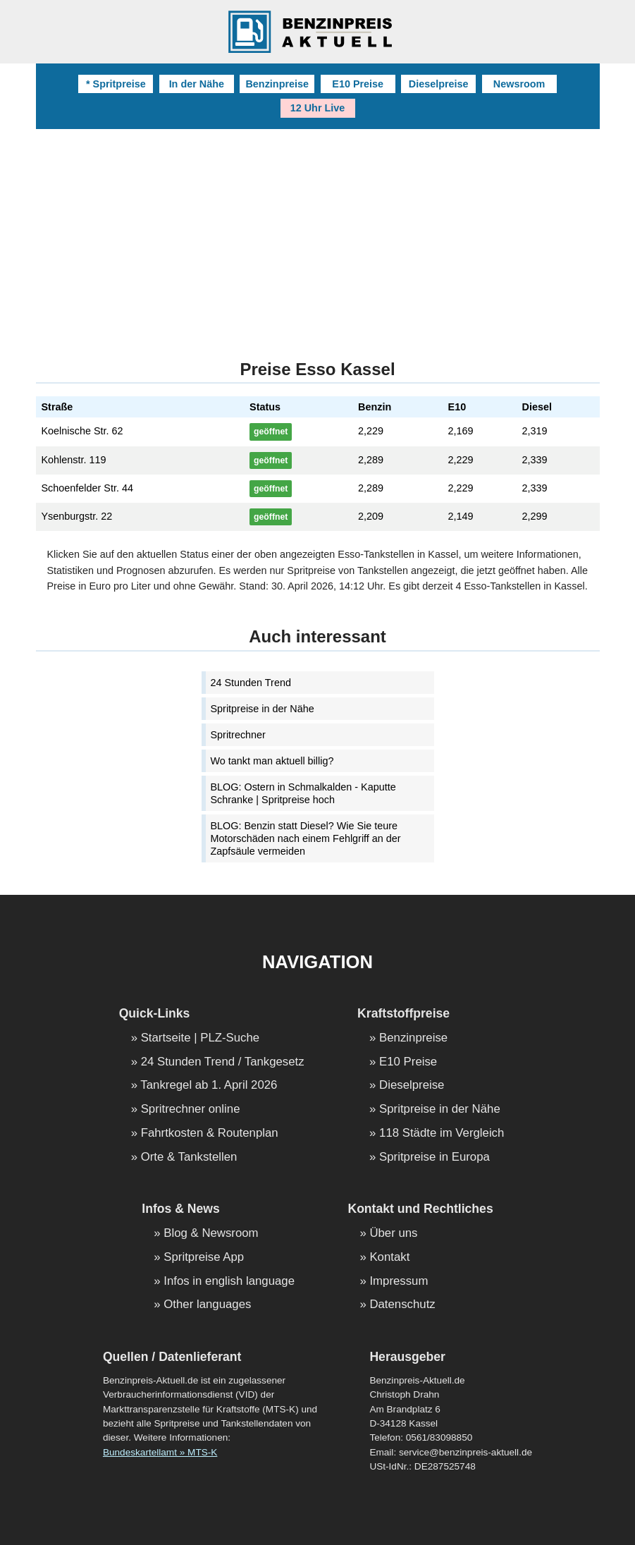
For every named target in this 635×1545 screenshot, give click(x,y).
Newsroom (519, 84)
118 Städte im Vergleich (441, 1134)
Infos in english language (229, 1282)
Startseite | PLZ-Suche (200, 1038)
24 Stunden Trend (251, 682)
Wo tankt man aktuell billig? (272, 761)
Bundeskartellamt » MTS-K (160, 1452)
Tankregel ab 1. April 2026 (208, 1086)
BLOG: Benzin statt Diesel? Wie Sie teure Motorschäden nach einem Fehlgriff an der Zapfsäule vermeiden (306, 838)
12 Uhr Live (317, 108)
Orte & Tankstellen (189, 1158)
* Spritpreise (116, 84)
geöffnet (271, 431)
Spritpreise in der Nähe (262, 708)
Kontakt (389, 1258)
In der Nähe (196, 84)
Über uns (393, 1234)
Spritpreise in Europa (434, 1158)
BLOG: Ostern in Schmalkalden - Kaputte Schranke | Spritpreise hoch (303, 793)
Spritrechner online (190, 1110)
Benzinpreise (277, 84)
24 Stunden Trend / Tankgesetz (222, 1062)
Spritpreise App (204, 1258)
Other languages (207, 1305)
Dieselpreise (439, 84)
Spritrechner (238, 734)
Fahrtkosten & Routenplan (209, 1134)
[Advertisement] (318, 235)
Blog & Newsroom (211, 1234)
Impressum (398, 1282)
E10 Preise (357, 84)
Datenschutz (402, 1305)
